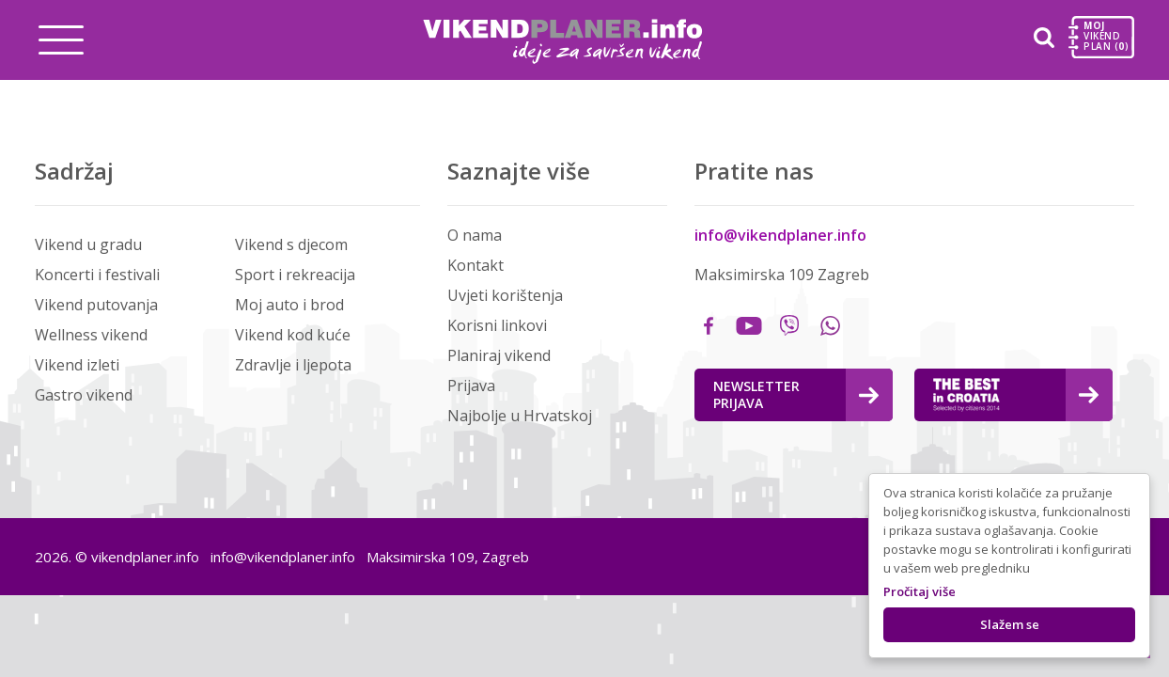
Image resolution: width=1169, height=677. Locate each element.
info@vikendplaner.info (780, 235)
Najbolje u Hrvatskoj (519, 415)
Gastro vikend (83, 395)
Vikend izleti (77, 364)
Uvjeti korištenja (505, 295)
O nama (474, 235)
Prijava (471, 385)
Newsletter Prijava (796, 394)
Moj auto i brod (289, 304)
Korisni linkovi (497, 325)
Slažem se (1009, 624)
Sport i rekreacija (295, 274)
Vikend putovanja (96, 304)
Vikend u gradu (88, 244)
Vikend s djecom (291, 244)
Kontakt (475, 265)
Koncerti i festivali (97, 274)
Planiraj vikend (499, 355)
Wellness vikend (91, 334)
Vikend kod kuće (293, 334)
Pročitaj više (919, 591)
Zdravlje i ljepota (293, 364)
